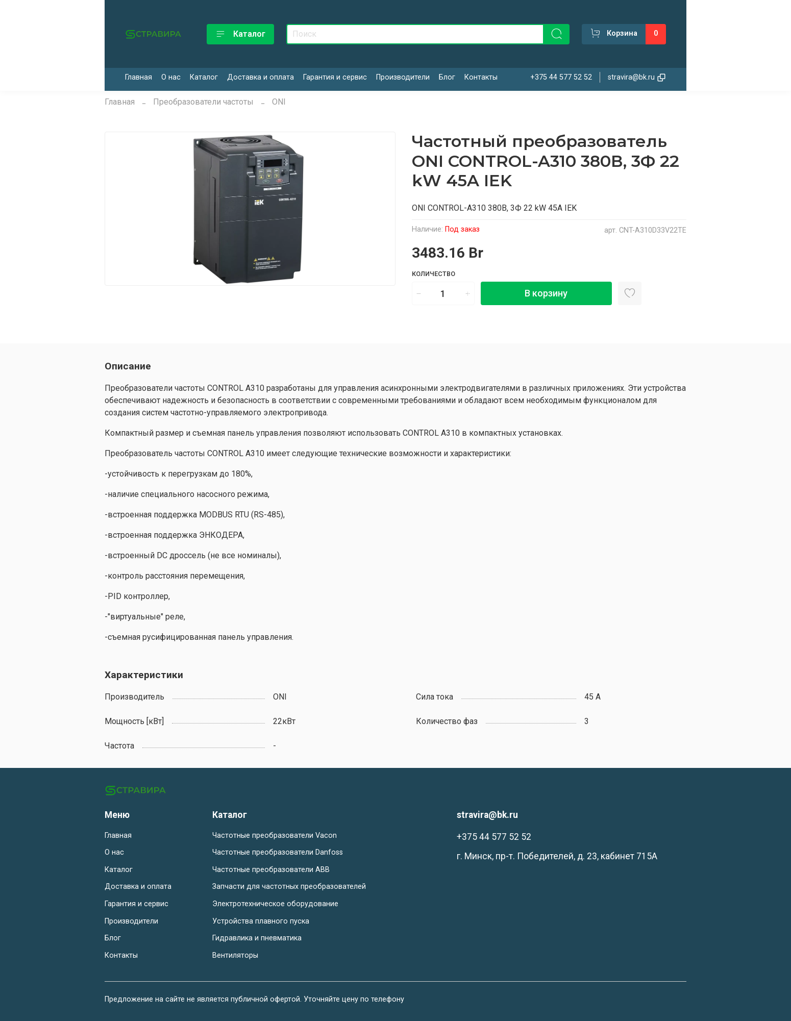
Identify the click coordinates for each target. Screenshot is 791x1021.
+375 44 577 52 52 (561, 77)
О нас (171, 77)
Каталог (240, 34)
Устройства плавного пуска (260, 921)
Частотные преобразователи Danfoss (277, 852)
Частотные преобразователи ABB (271, 869)
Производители (403, 77)
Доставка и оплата (260, 77)
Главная (138, 77)
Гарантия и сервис (335, 77)
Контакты (481, 77)
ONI (279, 102)
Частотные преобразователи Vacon (274, 835)
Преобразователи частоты (203, 102)
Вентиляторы (235, 955)
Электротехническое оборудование (275, 904)
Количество (433, 274)
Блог (447, 77)
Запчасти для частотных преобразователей (289, 886)
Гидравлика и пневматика (257, 938)
